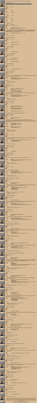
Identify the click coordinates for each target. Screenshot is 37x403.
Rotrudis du (13, 124)
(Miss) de (14, 280)
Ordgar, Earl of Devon (14, 44)
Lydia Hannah (14, 28)
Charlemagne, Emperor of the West (10, 120)
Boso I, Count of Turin (14, 379)
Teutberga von (14, 367)
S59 (7, 163)
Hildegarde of (19, 120)
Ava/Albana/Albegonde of (16, 282)
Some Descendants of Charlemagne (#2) (16, 91)
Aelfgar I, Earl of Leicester (14, 51)
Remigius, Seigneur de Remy (32, 184)
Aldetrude (12, 118)
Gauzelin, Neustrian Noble (14, 117)
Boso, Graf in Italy (13, 368)
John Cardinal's (17, 402)
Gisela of (13, 89)
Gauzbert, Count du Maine (15, 126)
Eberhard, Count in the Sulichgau (28, 75)
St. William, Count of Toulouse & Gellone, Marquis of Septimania (20, 264)
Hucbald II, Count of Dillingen (15, 96)
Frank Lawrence (21, 30)
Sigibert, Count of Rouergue (28, 216)
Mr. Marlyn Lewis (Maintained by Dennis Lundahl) (20, 401)
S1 (7, 35)
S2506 (8, 371)
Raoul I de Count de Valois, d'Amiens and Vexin (19, 78)
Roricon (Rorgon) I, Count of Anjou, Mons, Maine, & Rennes (18, 137)
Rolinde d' (13, 258)
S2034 (8, 267)
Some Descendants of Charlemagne (16, 294)
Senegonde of (13, 183)
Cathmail (12, 12)
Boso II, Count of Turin (14, 362)
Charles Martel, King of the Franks (25, 260)
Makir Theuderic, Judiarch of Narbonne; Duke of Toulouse (20, 277)
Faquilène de (14, 299)
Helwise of (18, 75)
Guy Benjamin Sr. (30, 30)
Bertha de (22, 184)
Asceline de (14, 189)
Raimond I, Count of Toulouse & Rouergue (17, 218)
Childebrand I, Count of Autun (15, 228)
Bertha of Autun (13, 215)
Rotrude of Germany (27, 119)
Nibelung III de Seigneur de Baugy (17, 233)
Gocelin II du (14, 160)
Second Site (20, 402)
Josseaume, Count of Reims (28, 327)
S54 (7, 81)
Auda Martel (16, 230)
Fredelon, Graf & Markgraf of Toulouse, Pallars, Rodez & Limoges (20, 204)
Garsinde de (13, 341)
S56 (7, 131)
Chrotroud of (13, 276)
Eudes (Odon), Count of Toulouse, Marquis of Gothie (18, 187)
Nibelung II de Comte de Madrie (17, 214)
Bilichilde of (13, 127)
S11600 (8, 193)
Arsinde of (9, 185)
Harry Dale (13, 27)
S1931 (8, 356)
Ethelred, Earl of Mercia (14, 61)
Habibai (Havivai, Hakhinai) (14, 257)
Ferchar (12, 10)
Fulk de (13, 188)
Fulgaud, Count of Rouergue (14, 182)
